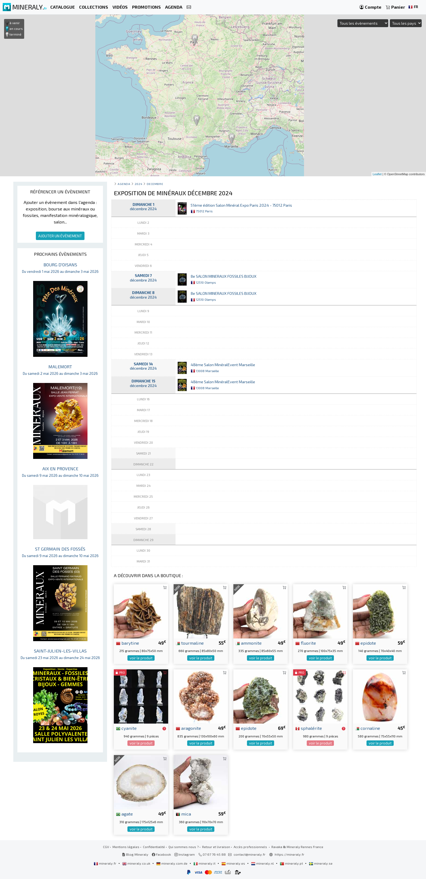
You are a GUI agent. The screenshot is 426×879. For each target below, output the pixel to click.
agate (124, 813)
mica (183, 813)
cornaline (367, 728)
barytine (127, 642)
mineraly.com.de (172, 863)
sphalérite (308, 728)
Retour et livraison (216, 847)
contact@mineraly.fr (249, 854)
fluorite (305, 642)
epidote (365, 642)
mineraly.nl (263, 863)
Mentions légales (125, 847)
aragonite (188, 728)
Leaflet (377, 174)
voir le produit (141, 658)
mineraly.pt (292, 863)
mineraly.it (204, 863)
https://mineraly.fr (289, 854)
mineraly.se (321, 863)
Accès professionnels (251, 847)
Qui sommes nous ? (183, 847)
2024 (138, 184)
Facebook (161, 854)
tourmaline (190, 642)
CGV (106, 847)
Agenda (124, 184)
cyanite (126, 728)
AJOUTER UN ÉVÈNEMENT (60, 236)
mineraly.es (233, 863)
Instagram (184, 854)
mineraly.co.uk (136, 863)
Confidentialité (154, 847)
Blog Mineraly (135, 854)
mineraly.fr (105, 863)
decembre (155, 184)
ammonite (249, 642)
